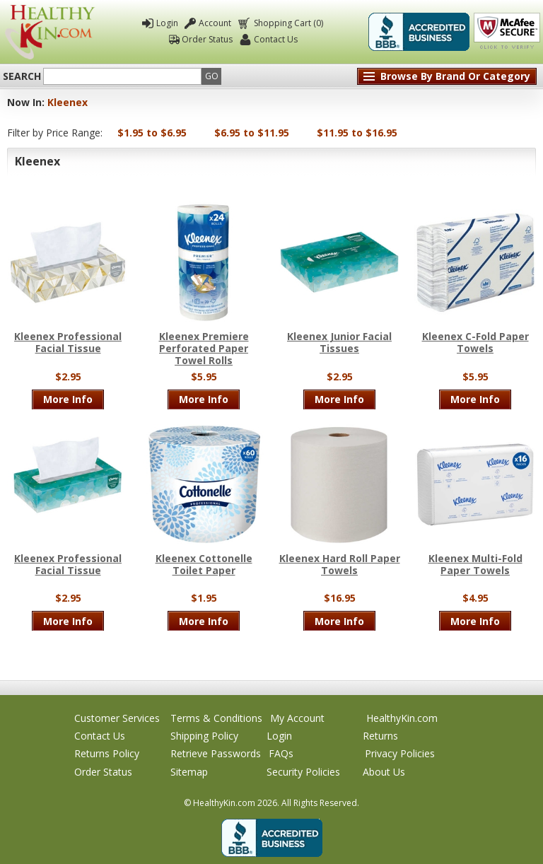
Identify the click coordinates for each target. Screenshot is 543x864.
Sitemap (189, 771)
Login (167, 23)
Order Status (207, 39)
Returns (380, 735)
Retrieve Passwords (215, 753)
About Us (384, 771)
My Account (297, 718)
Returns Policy (106, 753)
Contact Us (276, 39)
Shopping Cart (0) (287, 23)
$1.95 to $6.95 (152, 132)
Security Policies (303, 771)
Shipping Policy (204, 735)
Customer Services (117, 718)
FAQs (281, 753)
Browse (455, 76)
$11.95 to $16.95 (357, 132)
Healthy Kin (50, 32)
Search (22, 76)
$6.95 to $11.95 (251, 132)
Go (211, 76)
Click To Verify (507, 32)
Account (215, 23)
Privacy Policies (400, 753)
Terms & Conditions (216, 718)
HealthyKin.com (402, 718)
